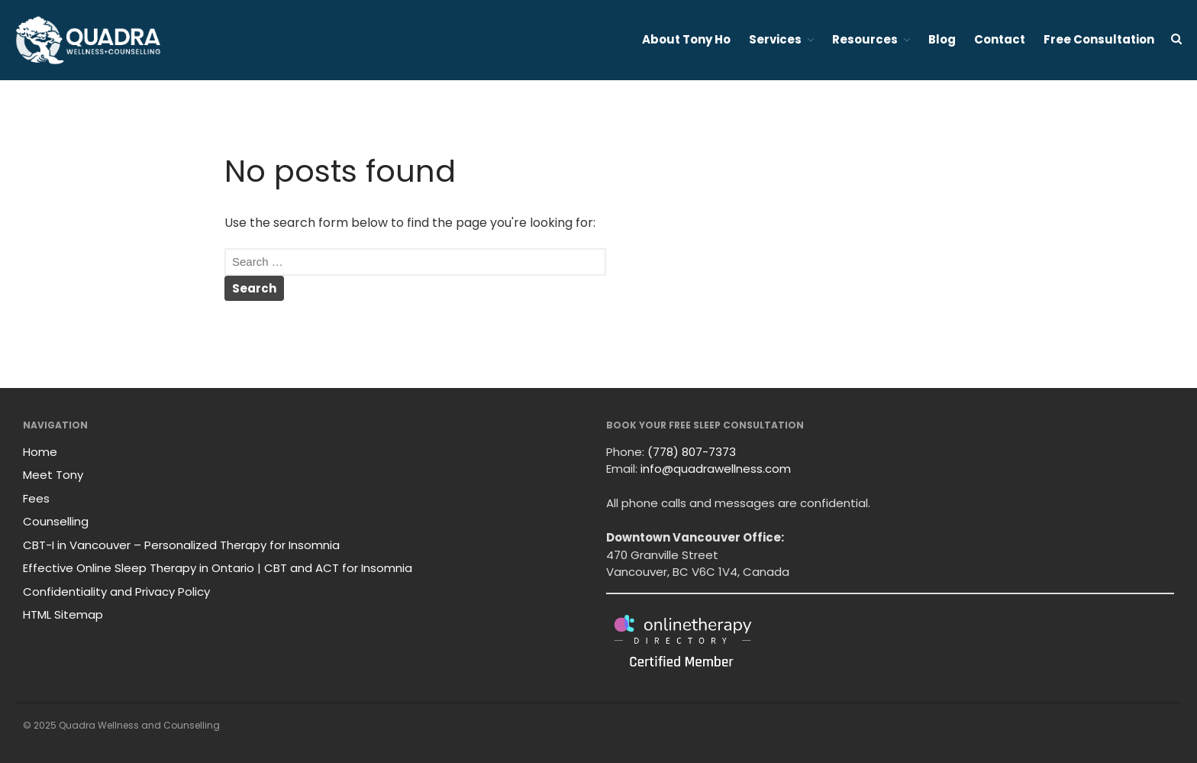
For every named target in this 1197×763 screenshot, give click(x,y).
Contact (999, 39)
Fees (36, 498)
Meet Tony (53, 475)
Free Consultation (1099, 39)
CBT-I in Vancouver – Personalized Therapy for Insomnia (181, 545)
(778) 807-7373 (691, 452)
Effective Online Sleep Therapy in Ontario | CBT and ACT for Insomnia (217, 568)
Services (775, 39)
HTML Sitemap (63, 614)
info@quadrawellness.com (715, 469)
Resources (865, 39)
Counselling (56, 521)
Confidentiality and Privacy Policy (116, 592)
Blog (942, 39)
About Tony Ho (686, 39)
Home (40, 452)
